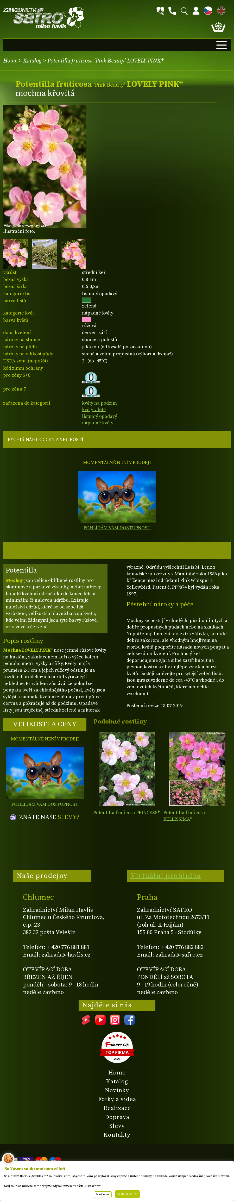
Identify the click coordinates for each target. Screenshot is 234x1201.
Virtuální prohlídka (165, 875)
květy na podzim (99, 403)
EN (220, 10)
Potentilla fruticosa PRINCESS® (126, 813)
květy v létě (94, 410)
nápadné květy (97, 423)
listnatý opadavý (99, 416)
